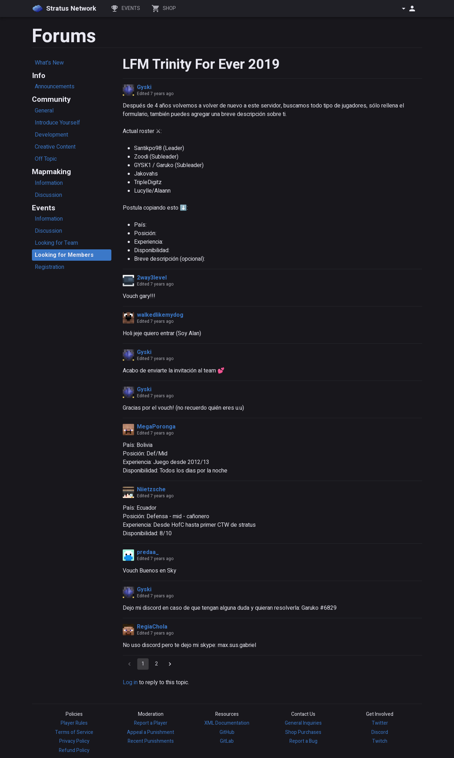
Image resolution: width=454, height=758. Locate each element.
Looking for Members (64, 255)
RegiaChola (152, 627)
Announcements (54, 86)
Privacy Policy (74, 741)
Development (51, 135)
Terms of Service (74, 732)
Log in (130, 682)
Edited (155, 94)
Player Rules (74, 723)
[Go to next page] (170, 664)
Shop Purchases (303, 732)
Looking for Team (56, 243)
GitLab (227, 741)
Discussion (48, 195)
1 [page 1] (143, 664)
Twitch (379, 741)
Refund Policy (74, 750)
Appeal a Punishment (150, 732)
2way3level (152, 278)
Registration (49, 267)
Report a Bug (303, 741)
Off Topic (46, 159)
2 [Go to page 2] (156, 664)
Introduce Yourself (57, 122)
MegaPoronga (156, 427)
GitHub (227, 732)
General (44, 110)
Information (49, 183)
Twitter (380, 723)
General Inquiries (303, 723)
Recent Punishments (151, 741)
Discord (379, 732)
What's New (49, 63)
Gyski (144, 87)
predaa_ (148, 552)
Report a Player (150, 723)
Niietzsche (151, 489)
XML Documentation (226, 723)
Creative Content (55, 147)
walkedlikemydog (160, 315)
